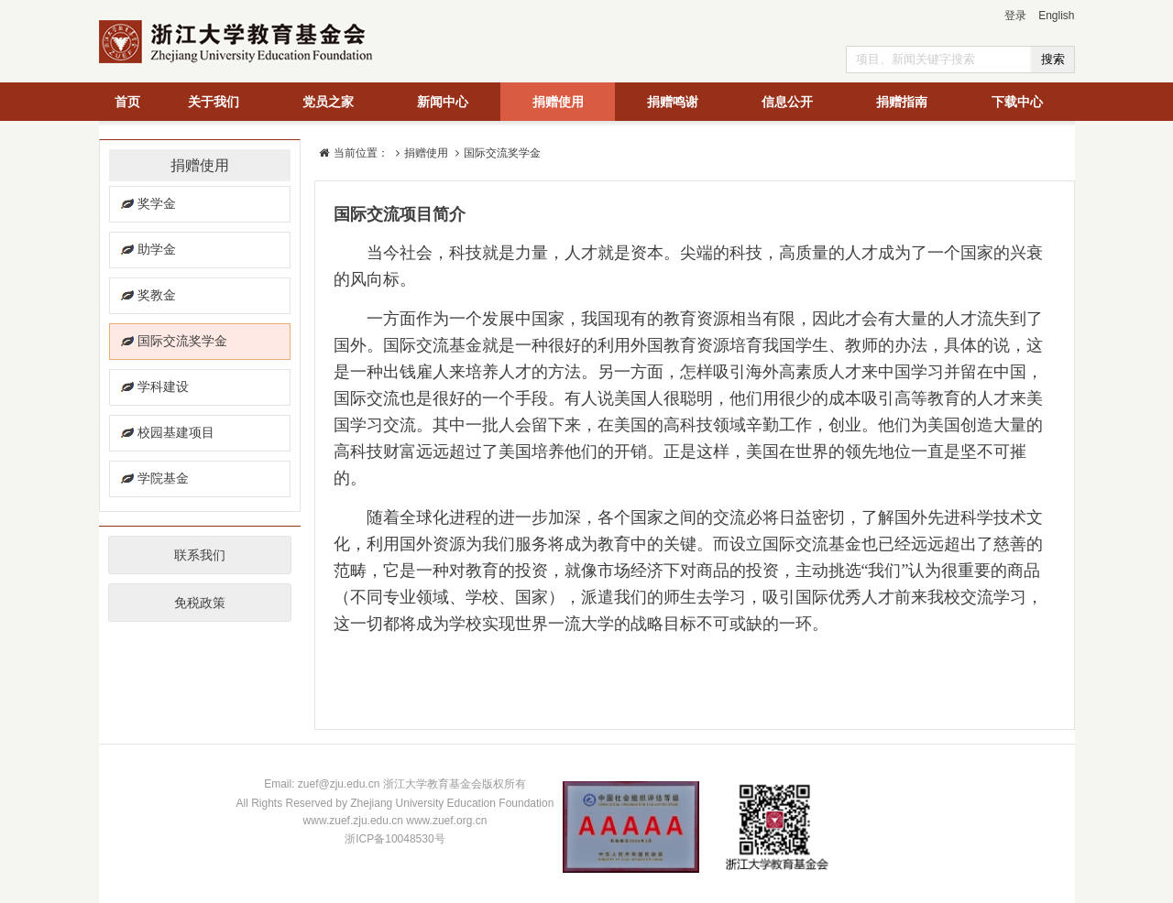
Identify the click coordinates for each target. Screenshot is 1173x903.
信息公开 (787, 101)
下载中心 (1017, 101)
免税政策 (199, 602)
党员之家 (328, 101)
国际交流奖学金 (182, 340)
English (1056, 15)
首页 (127, 101)
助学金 (156, 249)
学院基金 (163, 478)
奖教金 (156, 295)
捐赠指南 (901, 101)
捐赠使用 (558, 101)
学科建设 (163, 386)
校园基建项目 (175, 432)
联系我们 (199, 555)
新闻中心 (442, 101)
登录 (1015, 15)
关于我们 (213, 101)
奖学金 (156, 203)
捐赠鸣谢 (672, 101)
